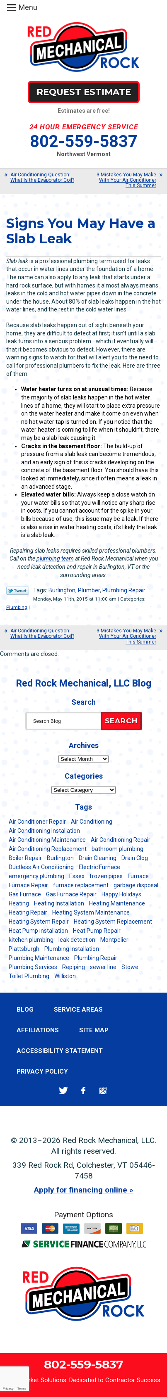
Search (121, 721)
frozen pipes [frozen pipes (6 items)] (106, 876)
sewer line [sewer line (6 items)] (103, 967)
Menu (28, 7)
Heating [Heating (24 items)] (19, 903)
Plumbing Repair (123, 590)
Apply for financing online (80, 1190)
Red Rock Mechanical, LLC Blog (83, 683)
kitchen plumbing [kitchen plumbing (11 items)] (31, 939)
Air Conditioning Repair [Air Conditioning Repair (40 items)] (120, 839)
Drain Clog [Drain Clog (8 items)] (134, 858)
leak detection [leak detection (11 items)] (76, 939)
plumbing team (55, 558)
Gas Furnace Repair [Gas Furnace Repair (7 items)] (71, 894)
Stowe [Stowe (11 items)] (129, 967)
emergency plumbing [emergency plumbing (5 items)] (36, 876)
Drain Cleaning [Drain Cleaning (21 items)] (97, 858)
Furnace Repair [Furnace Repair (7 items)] (28, 885)
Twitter (63, 1090)
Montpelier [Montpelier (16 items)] (114, 939)
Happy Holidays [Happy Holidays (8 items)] (121, 894)
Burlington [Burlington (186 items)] (60, 858)
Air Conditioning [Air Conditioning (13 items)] (91, 821)
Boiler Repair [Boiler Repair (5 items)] (25, 858)
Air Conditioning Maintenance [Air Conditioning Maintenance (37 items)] (47, 839)
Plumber (89, 590)
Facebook (83, 1090)
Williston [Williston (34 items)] (65, 976)
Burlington (61, 590)
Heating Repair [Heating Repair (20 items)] (28, 912)
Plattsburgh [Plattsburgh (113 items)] (24, 949)
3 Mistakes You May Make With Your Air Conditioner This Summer (126, 180)
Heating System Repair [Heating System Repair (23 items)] (39, 921)
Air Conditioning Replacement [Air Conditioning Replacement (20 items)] (48, 849)
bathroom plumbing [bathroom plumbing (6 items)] (117, 849)
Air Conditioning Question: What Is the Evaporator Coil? (42, 177)
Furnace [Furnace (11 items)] (138, 876)
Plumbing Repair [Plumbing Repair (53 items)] (95, 958)
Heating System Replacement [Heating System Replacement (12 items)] (113, 921)
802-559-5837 (84, 141)
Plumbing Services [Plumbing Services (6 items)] (33, 967)
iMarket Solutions (42, 1380)
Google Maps (103, 1090)
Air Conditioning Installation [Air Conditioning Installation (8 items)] (44, 830)
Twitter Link (17, 591)
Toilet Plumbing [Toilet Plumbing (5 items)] (29, 976)
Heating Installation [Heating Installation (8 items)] (59, 903)
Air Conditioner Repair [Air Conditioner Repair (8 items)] (37, 821)
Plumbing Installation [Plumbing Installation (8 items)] (71, 949)
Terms (22, 1388)
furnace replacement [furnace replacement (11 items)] (81, 885)
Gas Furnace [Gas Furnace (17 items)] (25, 894)
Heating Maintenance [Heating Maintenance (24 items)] (117, 903)
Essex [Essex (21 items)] (77, 876)
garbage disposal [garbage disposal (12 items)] (136, 885)
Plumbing (16, 607)
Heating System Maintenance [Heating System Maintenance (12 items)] (91, 912)
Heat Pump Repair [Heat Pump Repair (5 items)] (97, 930)
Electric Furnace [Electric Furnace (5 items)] (99, 867)
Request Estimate (83, 92)
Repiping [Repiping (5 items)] (73, 967)
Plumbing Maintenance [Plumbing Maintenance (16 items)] (39, 958)
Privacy (7, 1388)
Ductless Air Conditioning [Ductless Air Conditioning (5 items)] (41, 867)
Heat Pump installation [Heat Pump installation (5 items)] (38, 930)
